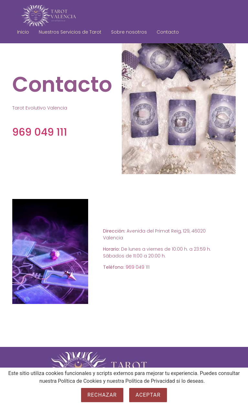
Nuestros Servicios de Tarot (70, 32)
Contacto (168, 32)
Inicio (23, 32)
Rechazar (102, 395)
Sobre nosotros (129, 32)
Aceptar (148, 395)
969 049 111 (39, 132)
